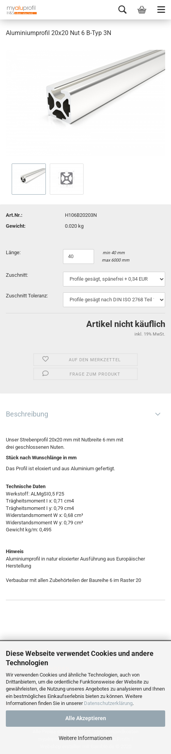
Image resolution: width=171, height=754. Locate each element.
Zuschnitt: (17, 275)
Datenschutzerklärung (108, 703)
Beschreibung (27, 414)
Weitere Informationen (85, 738)
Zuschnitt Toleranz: (27, 296)
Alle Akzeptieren (85, 718)
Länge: (14, 252)
